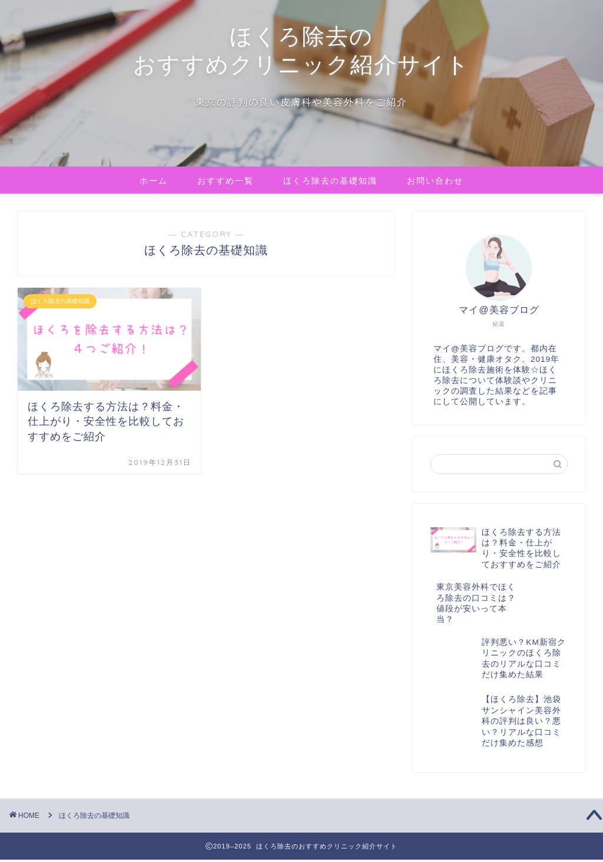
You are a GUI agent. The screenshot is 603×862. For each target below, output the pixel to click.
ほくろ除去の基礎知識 (330, 180)
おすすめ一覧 (225, 180)
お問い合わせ (435, 180)
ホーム (154, 180)
